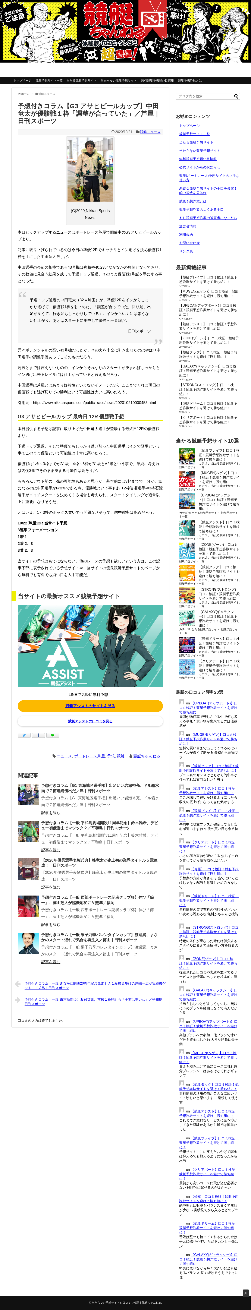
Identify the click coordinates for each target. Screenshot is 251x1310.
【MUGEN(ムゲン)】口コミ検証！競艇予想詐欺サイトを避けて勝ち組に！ (219, 477)
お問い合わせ (189, 243)
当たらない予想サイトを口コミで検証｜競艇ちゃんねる (126, 1302)
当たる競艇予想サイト (82, 80)
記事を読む (50, 813)
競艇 (121, 756)
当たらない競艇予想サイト (119, 80)
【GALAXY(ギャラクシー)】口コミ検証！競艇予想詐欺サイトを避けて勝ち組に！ (208, 370)
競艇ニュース (150, 132)
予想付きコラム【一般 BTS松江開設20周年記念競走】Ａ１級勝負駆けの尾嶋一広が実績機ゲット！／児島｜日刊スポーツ (90, 985)
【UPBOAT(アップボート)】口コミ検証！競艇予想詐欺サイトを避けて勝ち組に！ (208, 310)
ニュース (64, 756)
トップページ (22, 80)
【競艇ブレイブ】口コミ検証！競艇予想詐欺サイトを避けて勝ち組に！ (219, 455)
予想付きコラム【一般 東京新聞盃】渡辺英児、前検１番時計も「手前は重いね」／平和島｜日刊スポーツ (90, 1001)
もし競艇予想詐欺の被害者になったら (208, 218)
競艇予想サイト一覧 (49, 80)
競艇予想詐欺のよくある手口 (201, 209)
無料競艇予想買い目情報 (157, 80)
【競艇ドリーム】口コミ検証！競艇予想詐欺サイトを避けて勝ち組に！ (219, 643)
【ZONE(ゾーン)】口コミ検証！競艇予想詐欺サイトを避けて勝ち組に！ (219, 549)
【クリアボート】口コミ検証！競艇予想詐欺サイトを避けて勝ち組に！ (219, 665)
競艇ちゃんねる (146, 756)
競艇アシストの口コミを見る (90, 721)
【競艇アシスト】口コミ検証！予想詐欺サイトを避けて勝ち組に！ (219, 526)
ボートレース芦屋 (89, 756)
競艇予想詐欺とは (190, 80)
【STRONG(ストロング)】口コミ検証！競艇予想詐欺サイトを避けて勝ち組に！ (208, 389)
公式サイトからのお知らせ (199, 167)
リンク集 (186, 251)
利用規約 (186, 234)
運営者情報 (187, 226)
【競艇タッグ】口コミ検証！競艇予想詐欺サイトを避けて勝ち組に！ (219, 571)
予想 (111, 756)
